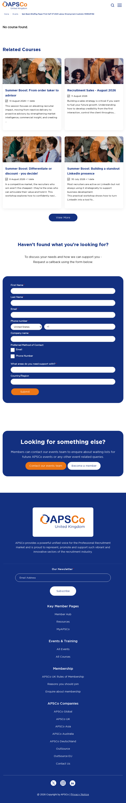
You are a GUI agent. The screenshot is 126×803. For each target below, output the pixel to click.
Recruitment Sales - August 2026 (91, 90)
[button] (112, 5)
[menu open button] (120, 5)
